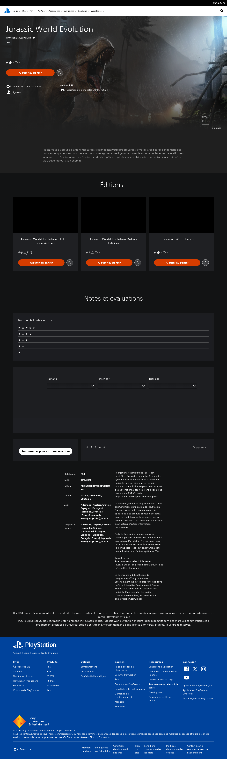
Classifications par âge (161, 679)
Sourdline (120, 706)
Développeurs (156, 692)
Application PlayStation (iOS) (198, 685)
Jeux (16, 11)
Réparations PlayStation (127, 684)
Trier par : (155, 378)
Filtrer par (104, 378)
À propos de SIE (21, 666)
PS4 (31, 11)
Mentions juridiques (87, 749)
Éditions (52, 378)
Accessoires (54, 11)
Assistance (96, 11)
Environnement (89, 666)
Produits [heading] (52, 661)
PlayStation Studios (23, 676)
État (117, 679)
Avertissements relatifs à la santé (133, 561)
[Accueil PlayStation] (7, 11)
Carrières (17, 671)
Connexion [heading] (189, 661)
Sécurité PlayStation (125, 674)
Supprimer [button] (199, 447)
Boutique (82, 11)
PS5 (24, 11)
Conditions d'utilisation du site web (121, 749)
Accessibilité (87, 671)
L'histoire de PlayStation (26, 690)
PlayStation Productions (25, 680)
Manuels (119, 701)
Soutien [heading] (119, 661)
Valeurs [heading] (85, 661)
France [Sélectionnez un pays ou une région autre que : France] (22, 749)
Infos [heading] (16, 661)
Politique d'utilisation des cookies (174, 749)
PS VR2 (50, 676)
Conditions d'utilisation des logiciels (152, 749)
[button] (45, 451)
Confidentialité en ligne (93, 676)
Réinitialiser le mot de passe (130, 689)
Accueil (17, 652)
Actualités (69, 11)
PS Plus (40, 11)
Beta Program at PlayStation (198, 698)
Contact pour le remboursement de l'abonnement (197, 749)
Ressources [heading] (156, 661)
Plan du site (137, 749)
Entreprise (18, 685)
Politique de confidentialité (103, 749)
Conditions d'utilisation (161, 666)
